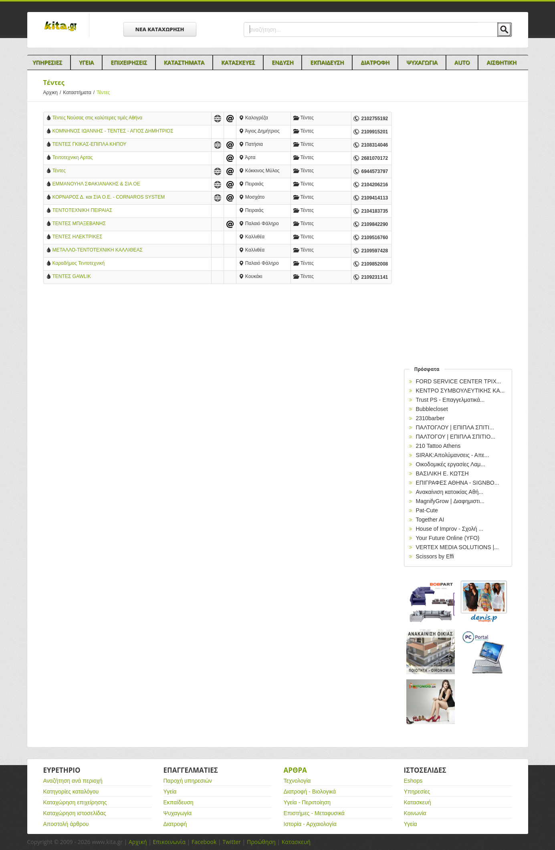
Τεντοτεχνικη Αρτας (72, 157)
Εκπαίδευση (178, 802)
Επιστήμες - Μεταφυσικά (314, 813)
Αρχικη (53, 92)
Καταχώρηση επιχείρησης (75, 802)
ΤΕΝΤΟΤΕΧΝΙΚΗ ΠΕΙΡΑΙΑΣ (82, 210)
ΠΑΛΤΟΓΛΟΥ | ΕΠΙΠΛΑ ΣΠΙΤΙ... (455, 427)
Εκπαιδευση (327, 62)
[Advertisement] (217, 356)
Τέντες (59, 170)
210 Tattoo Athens (438, 446)
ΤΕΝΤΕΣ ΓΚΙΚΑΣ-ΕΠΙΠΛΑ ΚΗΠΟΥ (89, 144)
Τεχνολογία (297, 780)
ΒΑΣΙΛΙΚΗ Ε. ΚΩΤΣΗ (442, 473)
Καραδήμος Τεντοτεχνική (78, 263)
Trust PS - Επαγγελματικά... (450, 400)
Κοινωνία (415, 813)
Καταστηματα (184, 62)
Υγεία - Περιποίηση (307, 802)
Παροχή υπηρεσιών (187, 780)
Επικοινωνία (169, 842)
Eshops (413, 780)
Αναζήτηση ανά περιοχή (73, 780)
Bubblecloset (432, 409)
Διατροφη (375, 62)
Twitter (231, 842)
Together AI (430, 519)
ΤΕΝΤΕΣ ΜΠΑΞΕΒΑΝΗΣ (79, 223)
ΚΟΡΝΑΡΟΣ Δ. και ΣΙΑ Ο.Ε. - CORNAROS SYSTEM (108, 197)
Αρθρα (295, 770)
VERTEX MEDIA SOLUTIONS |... (457, 547)
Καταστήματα (80, 92)
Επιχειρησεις (129, 62)
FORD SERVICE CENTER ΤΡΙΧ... (458, 381)
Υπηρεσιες (47, 62)
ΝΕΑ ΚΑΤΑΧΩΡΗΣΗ (159, 29)
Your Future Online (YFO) (448, 538)
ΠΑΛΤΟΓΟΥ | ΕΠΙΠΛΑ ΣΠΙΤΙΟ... (456, 436)
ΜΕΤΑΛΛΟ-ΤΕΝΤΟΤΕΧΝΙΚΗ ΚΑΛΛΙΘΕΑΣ (97, 250)
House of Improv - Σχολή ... (450, 529)
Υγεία (170, 791)
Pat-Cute (427, 510)
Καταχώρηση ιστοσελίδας (74, 813)
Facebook (204, 842)
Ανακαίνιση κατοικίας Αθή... (449, 492)
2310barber (430, 418)
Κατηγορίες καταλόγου (71, 791)
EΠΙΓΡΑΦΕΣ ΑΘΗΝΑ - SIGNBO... (457, 482)
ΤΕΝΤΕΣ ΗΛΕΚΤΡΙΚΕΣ (77, 237)
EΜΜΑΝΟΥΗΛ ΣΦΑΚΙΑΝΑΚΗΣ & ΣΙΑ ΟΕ (96, 184)
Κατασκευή (417, 802)
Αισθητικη (501, 62)
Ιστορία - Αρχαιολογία (310, 824)
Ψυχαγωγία (177, 813)
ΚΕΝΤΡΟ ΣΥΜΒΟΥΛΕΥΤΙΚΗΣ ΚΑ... (460, 390)
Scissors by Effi (435, 556)
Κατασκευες (238, 62)
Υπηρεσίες (417, 791)
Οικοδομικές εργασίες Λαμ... (451, 464)
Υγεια (86, 62)
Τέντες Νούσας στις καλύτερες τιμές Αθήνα (97, 118)
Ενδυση (282, 62)
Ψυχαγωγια (422, 62)
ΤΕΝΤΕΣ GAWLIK (71, 276)
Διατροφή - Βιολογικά (310, 791)
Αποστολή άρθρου (66, 824)
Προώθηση (261, 842)
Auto (462, 62)
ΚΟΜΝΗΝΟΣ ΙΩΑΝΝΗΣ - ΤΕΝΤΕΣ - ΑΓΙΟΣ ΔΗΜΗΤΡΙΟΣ (113, 131)
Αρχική (138, 842)
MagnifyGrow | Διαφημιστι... (450, 501)
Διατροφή (175, 824)
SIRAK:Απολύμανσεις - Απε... (452, 455)
